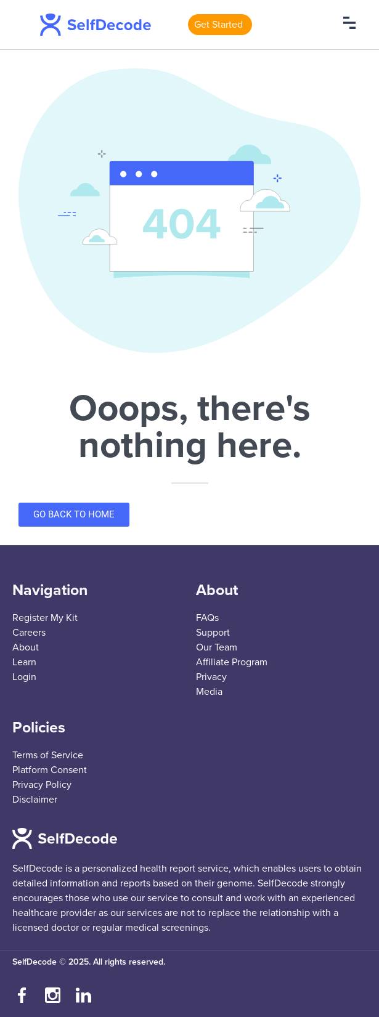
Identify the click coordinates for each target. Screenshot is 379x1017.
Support (213, 632)
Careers (29, 632)
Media (209, 692)
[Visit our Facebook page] (21, 995)
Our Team (216, 647)
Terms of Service (47, 755)
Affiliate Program (231, 662)
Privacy (211, 677)
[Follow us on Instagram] (52, 995)
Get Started (218, 24)
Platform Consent (49, 770)
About (25, 647)
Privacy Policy (41, 785)
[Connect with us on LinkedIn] (83, 995)
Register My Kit (45, 618)
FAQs (207, 618)
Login (24, 677)
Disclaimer (34, 799)
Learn (24, 662)
